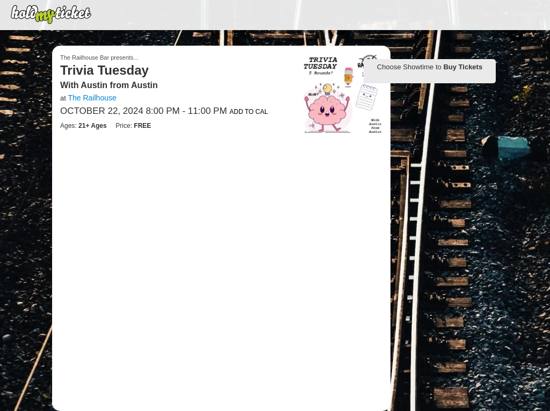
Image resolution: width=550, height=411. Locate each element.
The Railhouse (92, 97)
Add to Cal (248, 112)
